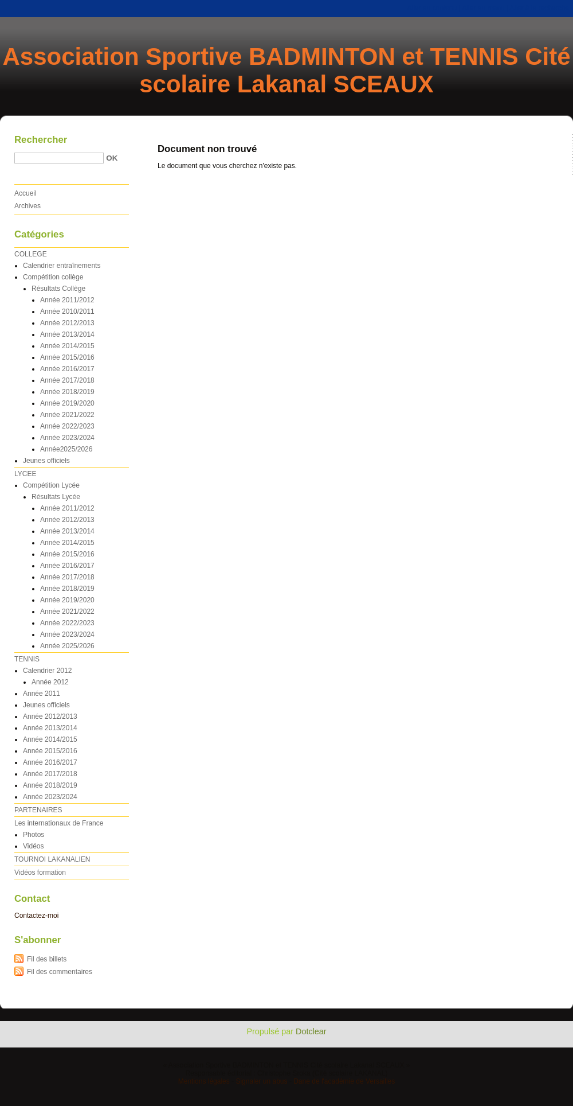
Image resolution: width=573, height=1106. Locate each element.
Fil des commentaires (59, 972)
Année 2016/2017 (67, 369)
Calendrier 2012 (47, 671)
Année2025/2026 (66, 449)
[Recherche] (59, 158)
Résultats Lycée (56, 497)
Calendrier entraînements (61, 266)
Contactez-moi (36, 916)
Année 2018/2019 (67, 392)
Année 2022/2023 (67, 426)
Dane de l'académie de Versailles (344, 1081)
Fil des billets (46, 959)
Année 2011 (41, 694)
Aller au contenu (432, 8)
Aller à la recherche (539, 8)
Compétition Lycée (51, 485)
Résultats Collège (58, 289)
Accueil (25, 193)
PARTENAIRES (38, 810)
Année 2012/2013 (67, 323)
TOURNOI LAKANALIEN (52, 859)
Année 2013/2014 (67, 334)
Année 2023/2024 (67, 438)
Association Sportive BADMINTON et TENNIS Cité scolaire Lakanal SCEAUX (286, 70)
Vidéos (33, 846)
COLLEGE (30, 254)
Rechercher (40, 139)
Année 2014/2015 (67, 346)
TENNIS (27, 659)
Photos (33, 835)
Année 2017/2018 (67, 380)
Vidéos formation (40, 873)
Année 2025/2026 (67, 646)
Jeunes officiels (46, 461)
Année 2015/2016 (67, 357)
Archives (27, 206)
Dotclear (311, 1031)
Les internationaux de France (58, 823)
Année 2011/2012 (67, 300)
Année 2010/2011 (67, 311)
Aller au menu (483, 8)
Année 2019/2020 (67, 403)
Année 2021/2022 (67, 415)
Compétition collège (53, 277)
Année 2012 (50, 682)
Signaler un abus (261, 1081)
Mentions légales (204, 1081)
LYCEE (25, 474)
